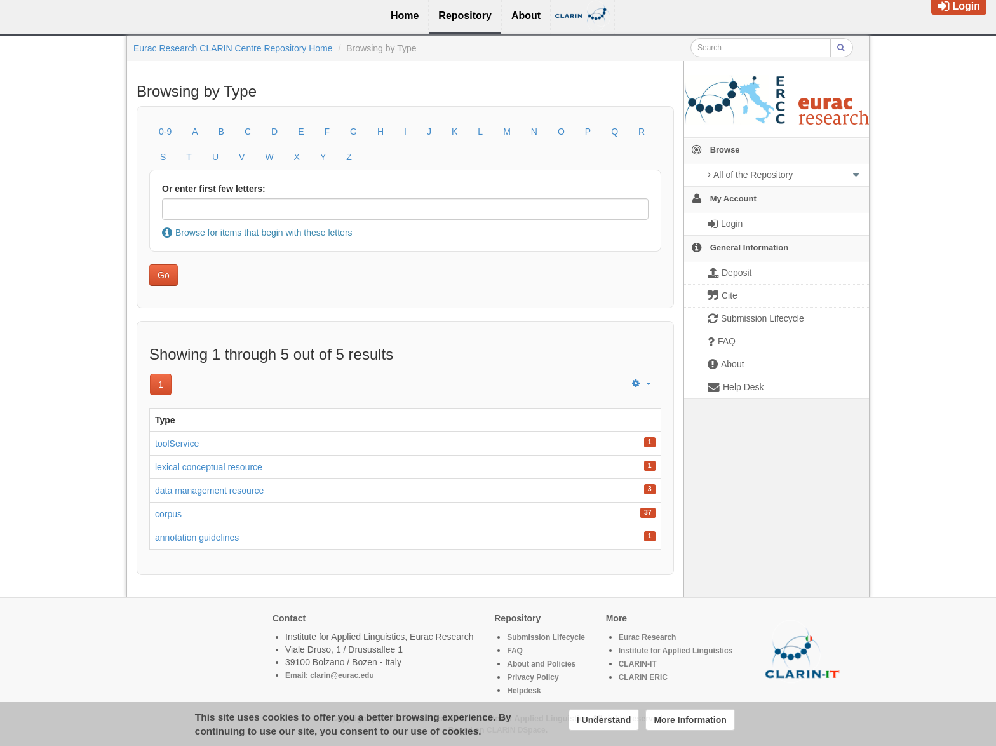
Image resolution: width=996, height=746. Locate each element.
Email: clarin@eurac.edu (329, 675)
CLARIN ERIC (643, 677)
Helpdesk (524, 690)
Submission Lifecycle (546, 637)
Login (959, 6)
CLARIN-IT (638, 664)
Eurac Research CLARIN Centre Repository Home (233, 48)
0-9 (165, 131)
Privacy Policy (532, 677)
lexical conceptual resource (208, 467)
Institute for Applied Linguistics (676, 650)
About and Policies (541, 664)
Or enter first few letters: (214, 189)
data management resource (209, 490)
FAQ (515, 650)
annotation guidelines (197, 537)
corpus (168, 514)
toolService (177, 443)
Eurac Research (647, 637)
